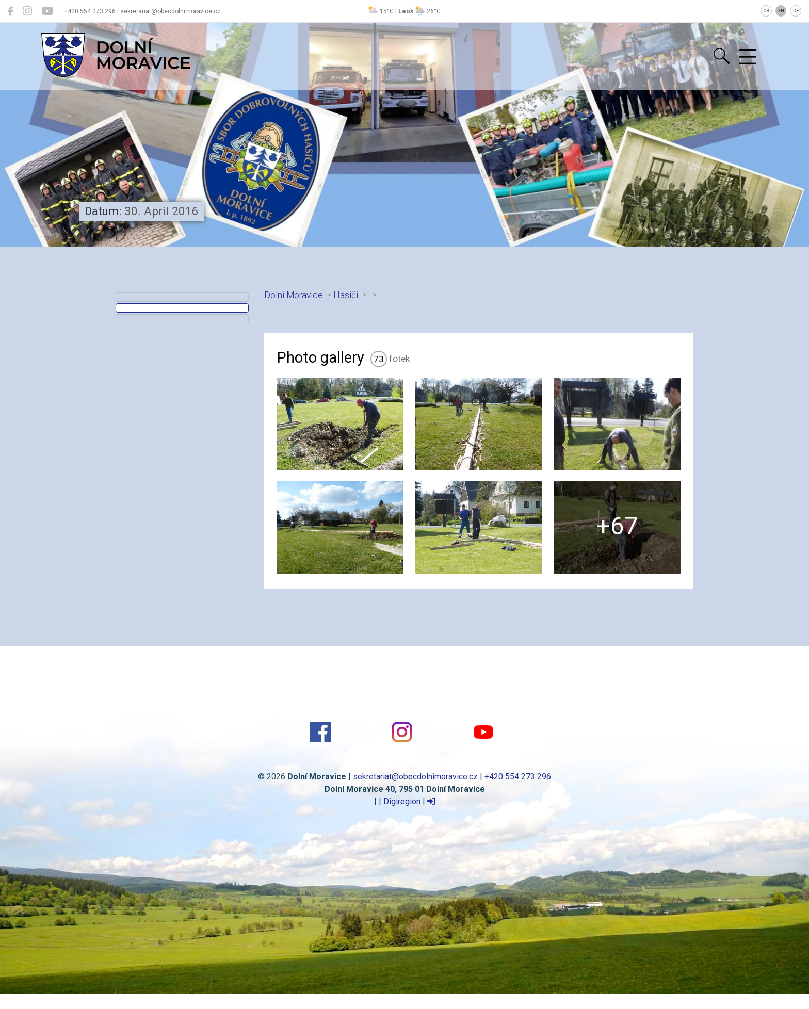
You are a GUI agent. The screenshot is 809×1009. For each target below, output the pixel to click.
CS (766, 10)
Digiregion (401, 801)
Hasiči (345, 295)
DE (796, 10)
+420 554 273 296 (517, 777)
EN (781, 10)
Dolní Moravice (293, 295)
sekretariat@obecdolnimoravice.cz (415, 777)
